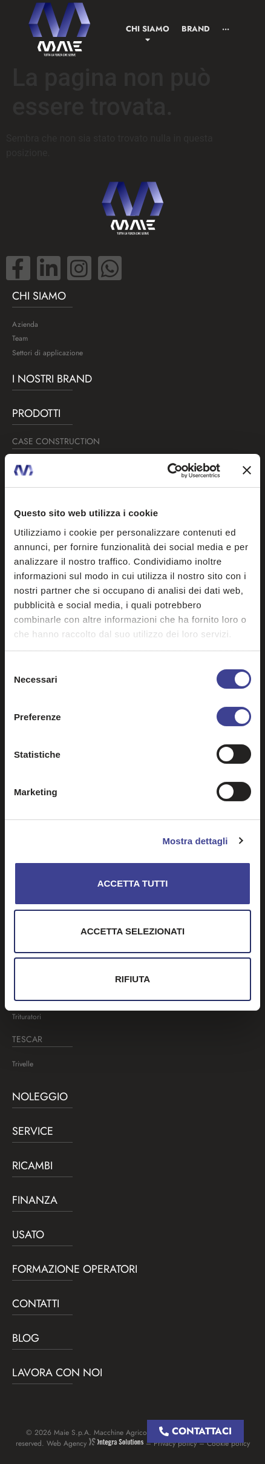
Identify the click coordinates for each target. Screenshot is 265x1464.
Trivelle (22, 1064)
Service (32, 1131)
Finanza (34, 1200)
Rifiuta (132, 979)
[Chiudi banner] (247, 470)
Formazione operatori (74, 1269)
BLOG (25, 1338)
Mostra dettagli (194, 840)
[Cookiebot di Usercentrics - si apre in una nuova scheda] (168, 470)
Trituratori (26, 1016)
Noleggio (40, 1097)
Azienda (25, 324)
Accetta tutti (132, 883)
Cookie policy (228, 1443)
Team (20, 338)
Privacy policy (175, 1443)
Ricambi (32, 1165)
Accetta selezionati (132, 931)
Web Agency (95, 1443)
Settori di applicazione (47, 352)
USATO (28, 1234)
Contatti (35, 1303)
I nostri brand (52, 379)
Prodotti (36, 413)
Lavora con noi (57, 1372)
